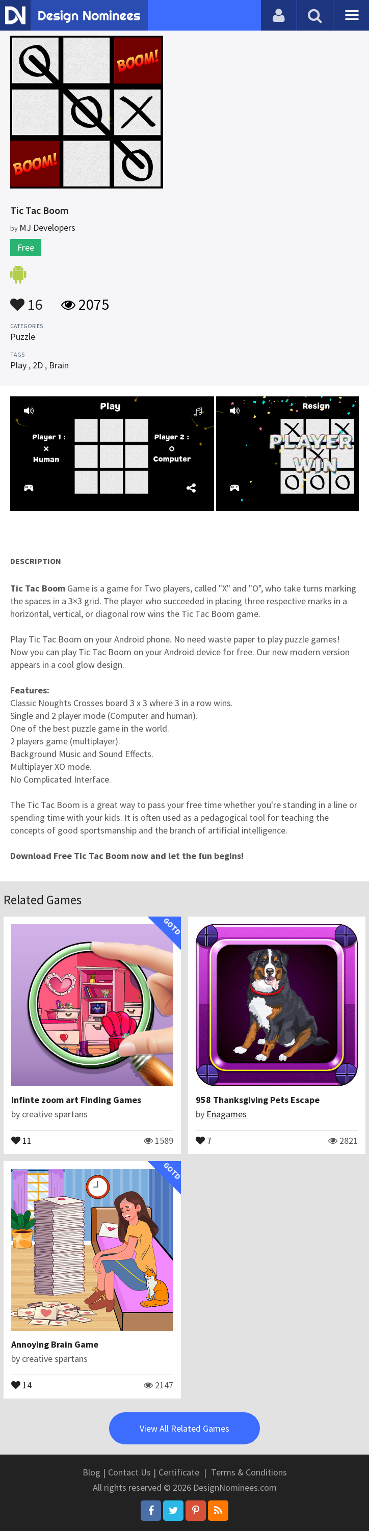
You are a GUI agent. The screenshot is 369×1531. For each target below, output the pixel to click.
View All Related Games (184, 1428)
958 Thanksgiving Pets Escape (258, 1100)
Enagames (226, 1114)
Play (18, 365)
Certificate (179, 1472)
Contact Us (129, 1472)
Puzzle (22, 336)
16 (26, 299)
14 (21, 1384)
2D (38, 365)
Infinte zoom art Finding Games (76, 1100)
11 (21, 1140)
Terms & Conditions (249, 1472)
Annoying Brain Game (54, 1344)
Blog (91, 1472)
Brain (59, 365)
